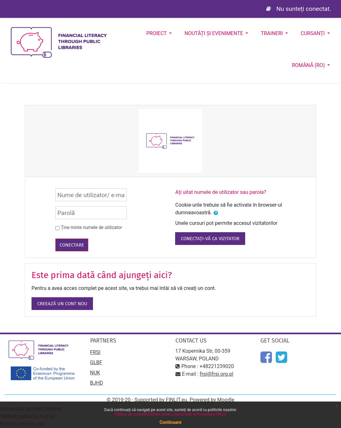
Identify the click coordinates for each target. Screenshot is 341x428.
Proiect (157, 33)
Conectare (72, 245)
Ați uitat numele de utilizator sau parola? (220, 192)
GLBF (96, 362)
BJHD (96, 383)
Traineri (272, 33)
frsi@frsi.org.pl (216, 374)
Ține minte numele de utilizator (91, 227)
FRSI (95, 352)
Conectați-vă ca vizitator (210, 238)
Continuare (170, 422)
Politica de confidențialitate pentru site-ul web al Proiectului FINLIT (170, 414)
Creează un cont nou (62, 303)
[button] (216, 213)
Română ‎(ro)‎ (309, 65)
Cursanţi (313, 33)
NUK (95, 373)
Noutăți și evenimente (214, 33)
